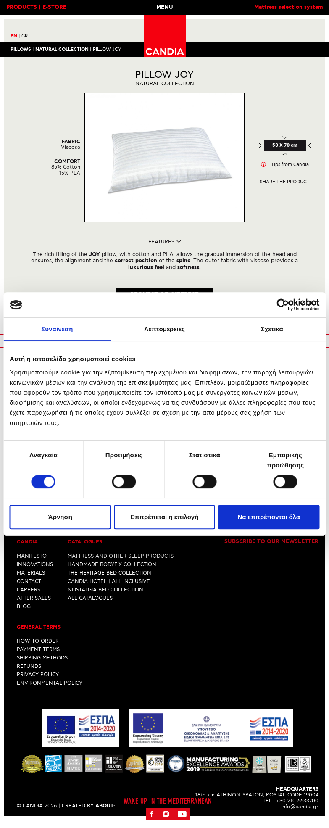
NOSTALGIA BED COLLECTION (105, 589)
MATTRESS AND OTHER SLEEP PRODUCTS (121, 556)
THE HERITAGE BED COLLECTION (109, 572)
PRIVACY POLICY (38, 674)
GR (24, 36)
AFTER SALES (34, 598)
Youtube (182, 813)
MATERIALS (31, 572)
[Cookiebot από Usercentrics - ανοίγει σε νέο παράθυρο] (282, 304)
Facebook (152, 813)
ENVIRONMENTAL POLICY (49, 683)
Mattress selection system (288, 7)
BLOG (24, 606)
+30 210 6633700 (297, 800)
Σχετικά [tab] (272, 328)
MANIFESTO (32, 556)
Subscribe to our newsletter (271, 541)
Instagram (166, 813)
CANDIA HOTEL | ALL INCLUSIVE (109, 581)
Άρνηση (60, 516)
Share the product (285, 182)
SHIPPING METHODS (42, 657)
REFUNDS (29, 666)
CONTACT (29, 581)
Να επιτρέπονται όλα (268, 516)
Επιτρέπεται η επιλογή (165, 516)
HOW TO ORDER (38, 640)
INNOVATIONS (35, 564)
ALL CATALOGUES (90, 598)
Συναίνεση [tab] (57, 328)
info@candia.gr (299, 806)
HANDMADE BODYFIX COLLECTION (112, 564)
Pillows (21, 49)
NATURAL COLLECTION (62, 49)
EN (15, 36)
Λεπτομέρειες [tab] (164, 328)
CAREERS (28, 589)
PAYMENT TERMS (38, 649)
